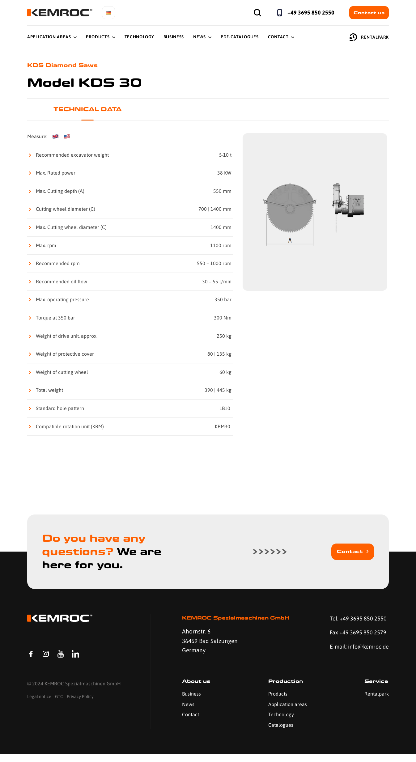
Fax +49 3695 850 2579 (356, 633)
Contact (278, 36)
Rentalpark (369, 37)
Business (173, 36)
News (199, 36)
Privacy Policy (80, 701)
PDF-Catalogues (240, 36)
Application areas (286, 712)
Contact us (369, 12)
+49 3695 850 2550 (310, 12)
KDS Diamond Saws (64, 65)
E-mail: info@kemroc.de (348, 652)
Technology (139, 36)
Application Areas (49, 36)
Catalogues (279, 733)
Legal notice (39, 701)
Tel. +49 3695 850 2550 (356, 619)
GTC (59, 701)
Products (98, 36)
